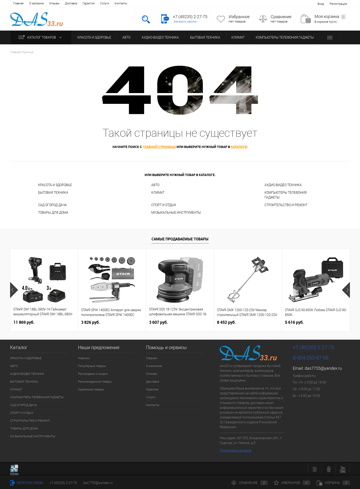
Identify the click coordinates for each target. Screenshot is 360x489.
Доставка (71, 3)
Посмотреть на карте (235, 450)
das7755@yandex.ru (323, 368)
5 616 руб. (294, 322)
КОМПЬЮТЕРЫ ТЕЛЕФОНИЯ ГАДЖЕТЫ (285, 37)
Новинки (84, 358)
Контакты (121, 3)
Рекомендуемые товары (95, 381)
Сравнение (281, 16)
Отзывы (54, 3)
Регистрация (338, 4)
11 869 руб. (23, 322)
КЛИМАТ (238, 37)
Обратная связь (26, 483)
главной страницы (159, 147)
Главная (18, 3)
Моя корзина (330, 16)
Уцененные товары (91, 389)
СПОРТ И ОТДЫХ (163, 205)
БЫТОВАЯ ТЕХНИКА (205, 37)
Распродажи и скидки (93, 373)
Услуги (104, 3)
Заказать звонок (185, 21)
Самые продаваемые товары (180, 239)
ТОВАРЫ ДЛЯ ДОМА (53, 212)
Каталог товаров (41, 37)
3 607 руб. (158, 322)
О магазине (36, 3)
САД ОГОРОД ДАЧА (52, 205)
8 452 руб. (226, 322)
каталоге (239, 147)
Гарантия (89, 3)
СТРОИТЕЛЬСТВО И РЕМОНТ (285, 205)
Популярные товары (92, 366)
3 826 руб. (90, 322)
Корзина (333, 483)
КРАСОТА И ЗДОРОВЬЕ (94, 37)
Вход (321, 4)
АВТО (126, 37)
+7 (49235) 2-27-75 (63, 483)
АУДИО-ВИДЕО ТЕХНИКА (160, 37)
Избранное (239, 16)
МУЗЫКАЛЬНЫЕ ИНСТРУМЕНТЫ (176, 212)
